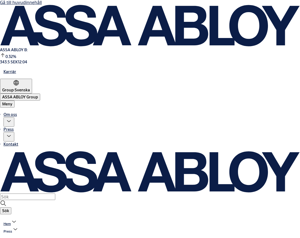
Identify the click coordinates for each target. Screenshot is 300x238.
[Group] (16, 86)
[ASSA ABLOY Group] (20, 97)
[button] (9, 122)
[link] (10, 71)
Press (9, 129)
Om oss (10, 114)
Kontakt (11, 144)
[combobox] (27, 197)
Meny (7, 103)
